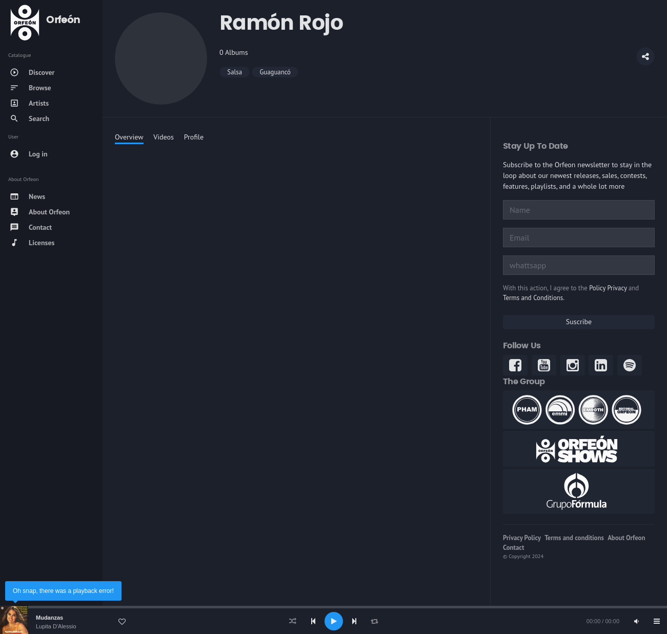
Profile (194, 137)
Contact (513, 547)
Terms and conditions (574, 537)
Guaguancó (275, 72)
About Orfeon (626, 537)
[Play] (334, 621)
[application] (333, 621)
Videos (163, 137)
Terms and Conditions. (533, 297)
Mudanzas (49, 618)
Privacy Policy (522, 537)
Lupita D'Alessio (56, 626)
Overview (129, 137)
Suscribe (579, 321)
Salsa (234, 72)
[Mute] (636, 621)
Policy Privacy (607, 288)
